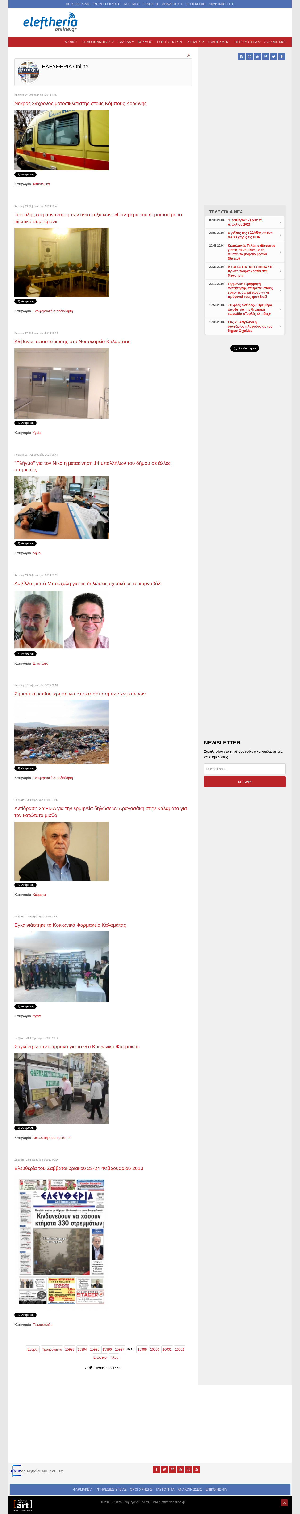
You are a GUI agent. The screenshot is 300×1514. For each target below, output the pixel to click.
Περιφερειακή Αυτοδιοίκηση (53, 311)
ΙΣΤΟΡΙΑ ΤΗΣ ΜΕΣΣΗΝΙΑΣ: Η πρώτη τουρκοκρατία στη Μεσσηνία (250, 271)
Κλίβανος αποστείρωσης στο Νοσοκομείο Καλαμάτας (72, 341)
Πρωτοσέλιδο (43, 1324)
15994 (82, 1349)
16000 (154, 1349)
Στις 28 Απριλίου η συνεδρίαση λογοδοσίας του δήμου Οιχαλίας (250, 326)
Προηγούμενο (52, 1349)
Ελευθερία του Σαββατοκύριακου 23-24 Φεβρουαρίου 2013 (78, 1168)
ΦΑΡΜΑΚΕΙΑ (82, 1489)
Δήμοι (37, 553)
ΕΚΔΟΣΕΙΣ (150, 4)
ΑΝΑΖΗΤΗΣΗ (172, 4)
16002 (179, 1349)
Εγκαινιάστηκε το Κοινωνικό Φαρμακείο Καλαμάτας (70, 925)
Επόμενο (100, 1357)
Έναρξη (32, 1349)
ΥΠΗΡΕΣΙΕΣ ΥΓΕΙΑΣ (111, 1489)
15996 (107, 1349)
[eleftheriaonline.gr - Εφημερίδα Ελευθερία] (51, 22)
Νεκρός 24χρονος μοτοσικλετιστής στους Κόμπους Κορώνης (80, 103)
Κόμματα (39, 894)
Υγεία (37, 433)
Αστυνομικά (41, 184)
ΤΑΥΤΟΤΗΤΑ (165, 1489)
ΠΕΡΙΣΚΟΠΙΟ (195, 4)
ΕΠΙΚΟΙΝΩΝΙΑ (216, 1489)
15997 (119, 1349)
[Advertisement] (245, 468)
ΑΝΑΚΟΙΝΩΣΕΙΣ (190, 1489)
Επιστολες (40, 663)
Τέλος (114, 1357)
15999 (142, 1349)
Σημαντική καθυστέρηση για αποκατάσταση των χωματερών (80, 693)
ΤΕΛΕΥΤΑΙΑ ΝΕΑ (226, 211)
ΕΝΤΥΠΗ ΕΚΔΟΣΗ (106, 4)
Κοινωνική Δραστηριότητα (52, 1138)
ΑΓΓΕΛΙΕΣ (131, 4)
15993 (69, 1349)
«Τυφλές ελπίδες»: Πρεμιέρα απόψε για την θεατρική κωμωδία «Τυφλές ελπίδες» (250, 309)
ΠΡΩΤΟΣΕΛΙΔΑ (77, 4)
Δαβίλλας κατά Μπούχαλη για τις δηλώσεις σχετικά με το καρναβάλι (88, 583)
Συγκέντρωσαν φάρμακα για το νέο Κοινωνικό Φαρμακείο (77, 1046)
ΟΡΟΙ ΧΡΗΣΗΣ (141, 1489)
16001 (167, 1349)
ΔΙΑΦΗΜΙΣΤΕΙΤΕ (221, 4)
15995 (94, 1349)
